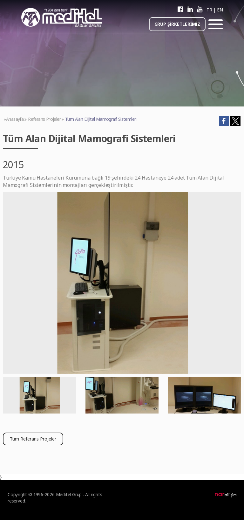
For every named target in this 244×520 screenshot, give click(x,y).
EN (220, 10)
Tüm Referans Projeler (33, 439)
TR (209, 10)
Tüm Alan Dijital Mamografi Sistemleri (101, 119)
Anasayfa (15, 119)
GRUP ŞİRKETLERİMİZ (177, 24)
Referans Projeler (44, 119)
